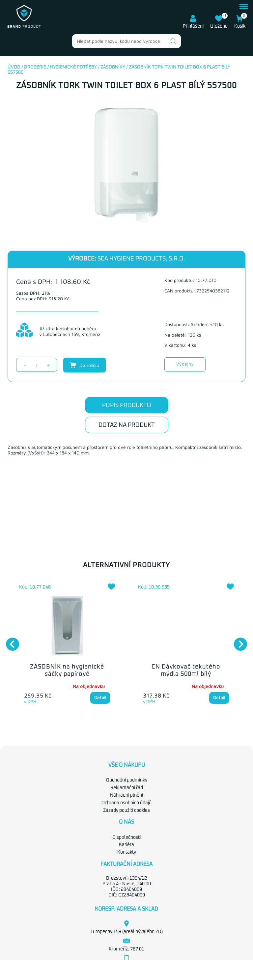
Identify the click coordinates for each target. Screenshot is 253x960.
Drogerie (35, 67)
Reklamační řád (126, 787)
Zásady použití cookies (126, 810)
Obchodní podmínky (126, 780)
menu (243, 6)
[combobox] (126, 41)
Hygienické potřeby (73, 67)
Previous (9, 641)
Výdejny (185, 364)
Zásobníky (112, 67)
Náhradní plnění (126, 795)
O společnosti (126, 837)
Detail (100, 697)
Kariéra (126, 844)
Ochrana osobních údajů (126, 803)
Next (237, 641)
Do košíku (84, 365)
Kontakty (126, 852)
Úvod (14, 67)
